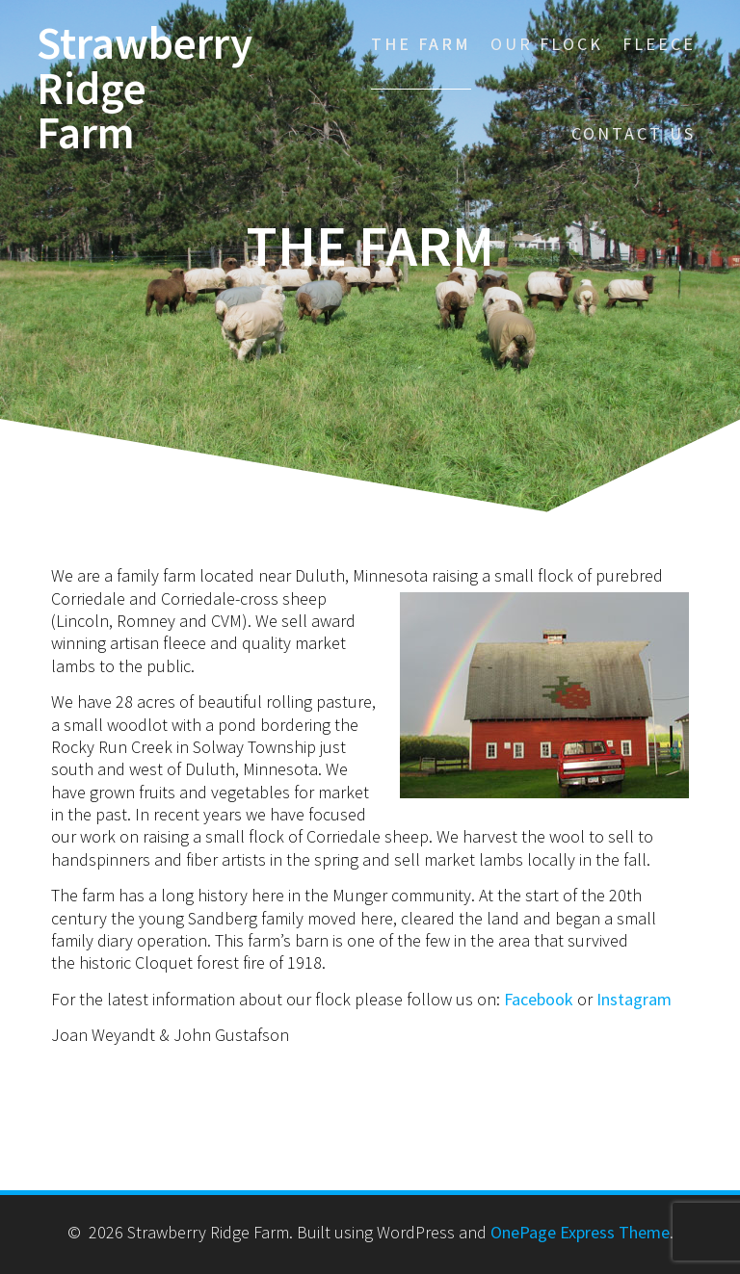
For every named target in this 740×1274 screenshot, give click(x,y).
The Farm (421, 44)
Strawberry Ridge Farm (144, 88)
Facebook (538, 999)
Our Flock (546, 44)
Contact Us (633, 133)
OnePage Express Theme (580, 1232)
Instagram (634, 999)
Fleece (659, 44)
